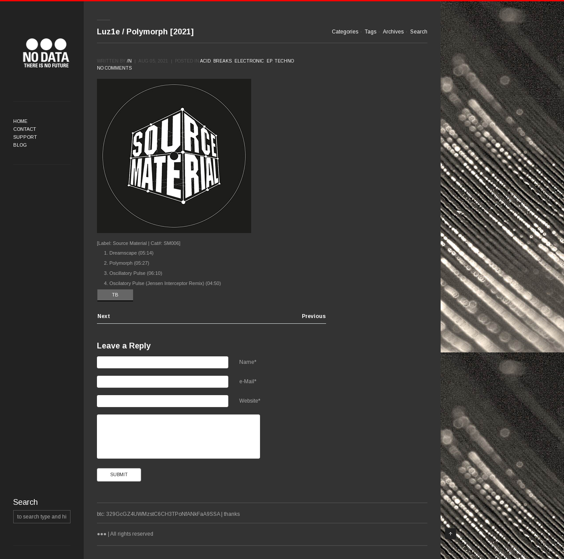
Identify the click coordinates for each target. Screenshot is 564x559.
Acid (205, 61)
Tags (370, 32)
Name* (247, 362)
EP (269, 61)
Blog (20, 145)
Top (450, 533)
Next (103, 316)
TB (115, 294)
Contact (24, 129)
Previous (314, 316)
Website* (249, 401)
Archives (393, 32)
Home (20, 121)
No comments (114, 68)
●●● (46, 53)
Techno (284, 61)
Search (418, 32)
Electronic (249, 61)
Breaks (222, 61)
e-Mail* (247, 381)
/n (129, 61)
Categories (345, 32)
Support (25, 137)
